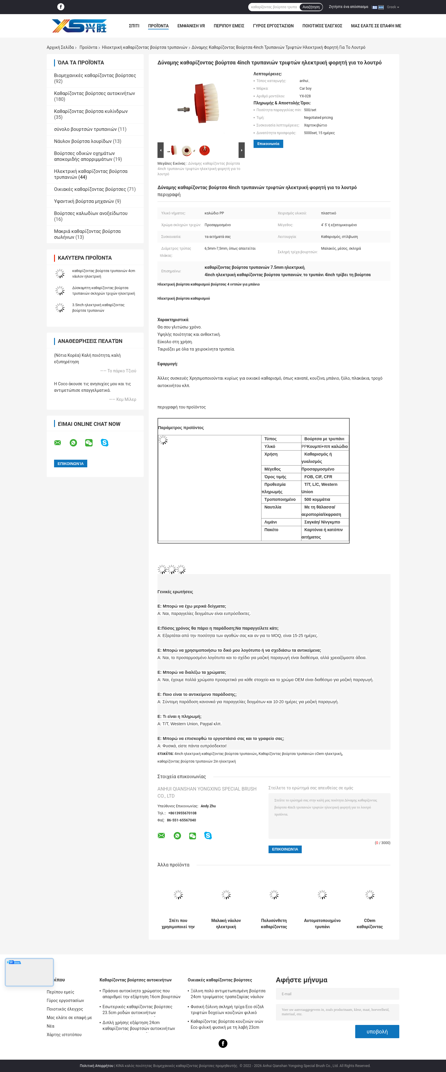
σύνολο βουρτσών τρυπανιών (85, 129)
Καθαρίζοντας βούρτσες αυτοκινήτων (94, 93)
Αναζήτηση (311, 7)
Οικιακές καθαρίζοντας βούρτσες (90, 189)
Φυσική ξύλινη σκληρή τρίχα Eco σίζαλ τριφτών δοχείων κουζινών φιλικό (227, 1009)
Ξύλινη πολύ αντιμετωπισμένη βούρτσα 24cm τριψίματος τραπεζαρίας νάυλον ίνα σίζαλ (228, 994)
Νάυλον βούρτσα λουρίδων (83, 141)
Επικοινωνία (268, 143)
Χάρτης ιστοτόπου (64, 1034)
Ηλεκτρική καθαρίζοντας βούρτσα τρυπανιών (144, 47)
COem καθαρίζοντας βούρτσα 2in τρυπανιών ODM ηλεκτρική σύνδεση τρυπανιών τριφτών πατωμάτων (369, 923)
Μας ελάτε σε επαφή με (376, 26)
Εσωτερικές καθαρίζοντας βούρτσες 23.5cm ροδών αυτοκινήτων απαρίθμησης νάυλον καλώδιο (137, 1010)
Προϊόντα (158, 26)
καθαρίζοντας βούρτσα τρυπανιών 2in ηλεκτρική (196, 761)
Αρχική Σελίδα (60, 47)
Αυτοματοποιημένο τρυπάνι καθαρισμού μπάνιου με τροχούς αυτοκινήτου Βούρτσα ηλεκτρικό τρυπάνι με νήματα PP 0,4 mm (322, 923)
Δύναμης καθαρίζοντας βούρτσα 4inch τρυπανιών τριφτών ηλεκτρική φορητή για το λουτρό (198, 168)
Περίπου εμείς (229, 26)
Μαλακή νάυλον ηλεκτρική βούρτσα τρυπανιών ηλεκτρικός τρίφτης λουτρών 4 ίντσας (226, 923)
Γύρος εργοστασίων (273, 26)
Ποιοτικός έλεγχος (322, 26)
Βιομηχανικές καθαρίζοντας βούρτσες (95, 75)
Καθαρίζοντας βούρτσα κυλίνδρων (91, 111)
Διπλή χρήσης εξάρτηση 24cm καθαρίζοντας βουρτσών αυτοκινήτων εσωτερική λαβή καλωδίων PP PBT (139, 1026)
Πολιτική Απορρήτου (96, 1066)
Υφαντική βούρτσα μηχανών (84, 201)
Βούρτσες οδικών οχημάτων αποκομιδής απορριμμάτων (84, 156)
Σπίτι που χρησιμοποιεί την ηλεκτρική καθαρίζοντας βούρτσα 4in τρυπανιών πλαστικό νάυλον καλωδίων (178, 923)
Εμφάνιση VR (191, 26)
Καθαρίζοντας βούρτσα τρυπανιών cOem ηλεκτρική (300, 754)
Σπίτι (134, 26)
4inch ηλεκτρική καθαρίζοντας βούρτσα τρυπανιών (216, 754)
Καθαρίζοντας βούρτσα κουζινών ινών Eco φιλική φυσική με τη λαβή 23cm (227, 1024)
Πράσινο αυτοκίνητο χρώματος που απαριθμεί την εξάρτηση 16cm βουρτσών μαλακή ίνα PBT (142, 994)
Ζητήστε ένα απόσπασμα (348, 7)
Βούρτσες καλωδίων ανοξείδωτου (91, 213)
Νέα (50, 1026)
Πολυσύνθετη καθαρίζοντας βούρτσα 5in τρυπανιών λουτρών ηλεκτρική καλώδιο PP (274, 923)
